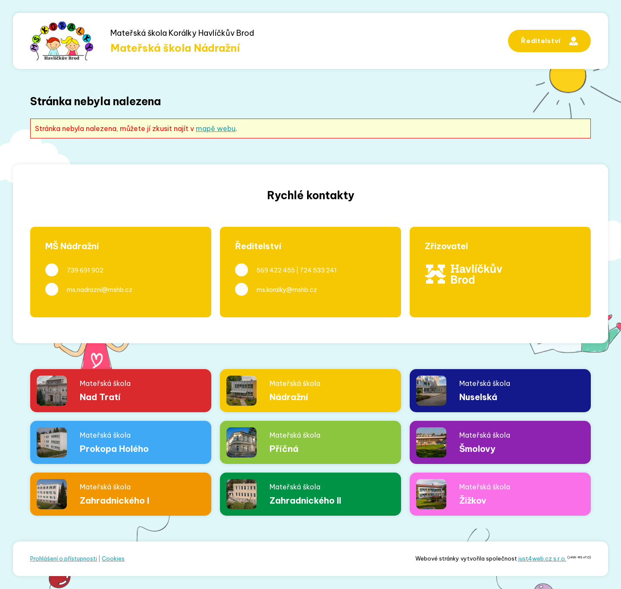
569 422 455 (276, 270)
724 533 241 (318, 270)
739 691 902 (85, 270)
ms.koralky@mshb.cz (287, 290)
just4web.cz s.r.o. (542, 558)
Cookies (113, 558)
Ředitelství (549, 41)
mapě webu (215, 128)
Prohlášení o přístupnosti (63, 558)
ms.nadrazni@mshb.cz (99, 290)
